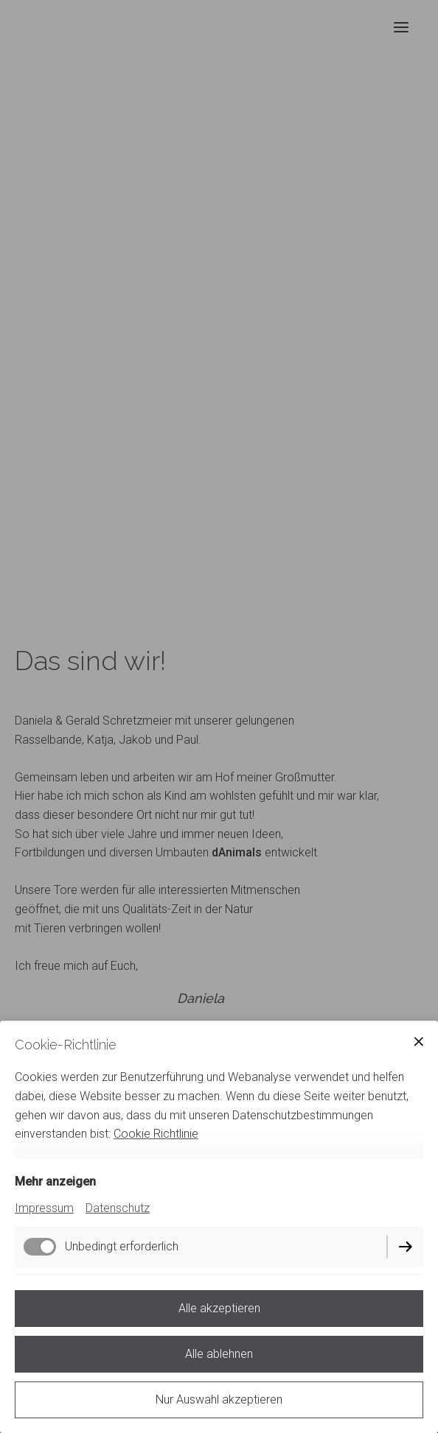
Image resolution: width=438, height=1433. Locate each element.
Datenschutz (118, 1208)
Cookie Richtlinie (156, 1134)
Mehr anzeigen (55, 1182)
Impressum (44, 1208)
